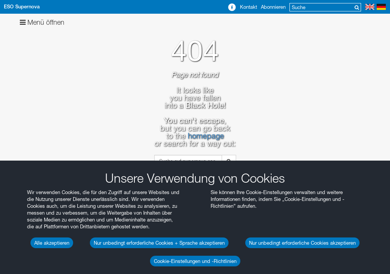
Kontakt (248, 7)
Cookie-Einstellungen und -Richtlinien (195, 261)
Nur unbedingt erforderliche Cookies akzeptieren (302, 243)
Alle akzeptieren (51, 243)
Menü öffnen (42, 22)
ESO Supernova (22, 7)
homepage (206, 135)
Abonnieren (273, 7)
